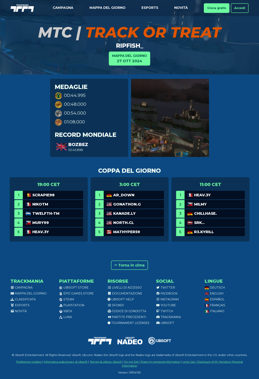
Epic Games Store (76, 293)
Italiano (214, 311)
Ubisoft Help (121, 299)
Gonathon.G (127, 204)
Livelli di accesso (125, 287)
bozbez (78, 144)
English (214, 293)
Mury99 (40, 222)
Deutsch (215, 287)
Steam (66, 299)
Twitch (164, 311)
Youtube (166, 305)
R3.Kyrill (204, 232)
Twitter (165, 287)
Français (215, 305)
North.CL (123, 222)
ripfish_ (129, 45)
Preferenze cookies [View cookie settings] (29, 362)
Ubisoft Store (74, 287)
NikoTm (40, 204)
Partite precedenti (127, 317)
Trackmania (168, 317)
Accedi (239, 8)
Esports (150, 8)
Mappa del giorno (108, 8)
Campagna (63, 8)
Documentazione (125, 293)
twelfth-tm (45, 213)
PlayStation (71, 305)
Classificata (23, 299)
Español (214, 299)
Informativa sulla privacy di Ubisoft (66, 362)
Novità (181, 8)
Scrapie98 (43, 195)
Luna (65, 317)
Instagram (167, 299)
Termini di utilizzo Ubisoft (106, 362)
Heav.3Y (40, 232)
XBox (65, 311)
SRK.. (199, 222)
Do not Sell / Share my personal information (152, 362)
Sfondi (116, 305)
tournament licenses (128, 323)
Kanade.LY (124, 213)
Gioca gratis (216, 8)
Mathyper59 (126, 232)
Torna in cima (129, 265)
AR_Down (123, 195)
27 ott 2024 (129, 58)
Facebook (167, 293)
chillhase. (205, 213)
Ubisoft (165, 323)
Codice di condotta (127, 311)
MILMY (200, 204)
